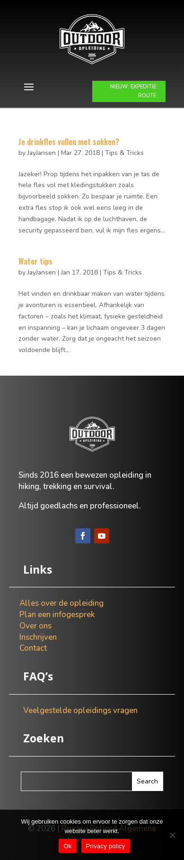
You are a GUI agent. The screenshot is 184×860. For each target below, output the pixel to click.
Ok (67, 846)
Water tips (35, 261)
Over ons (35, 625)
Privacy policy (105, 846)
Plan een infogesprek (57, 614)
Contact (33, 648)
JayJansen (41, 152)
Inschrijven (38, 637)
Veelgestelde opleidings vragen (80, 710)
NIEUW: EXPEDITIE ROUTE (133, 91)
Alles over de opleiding (61, 603)
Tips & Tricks (124, 152)
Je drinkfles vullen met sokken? (68, 141)
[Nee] (172, 835)
